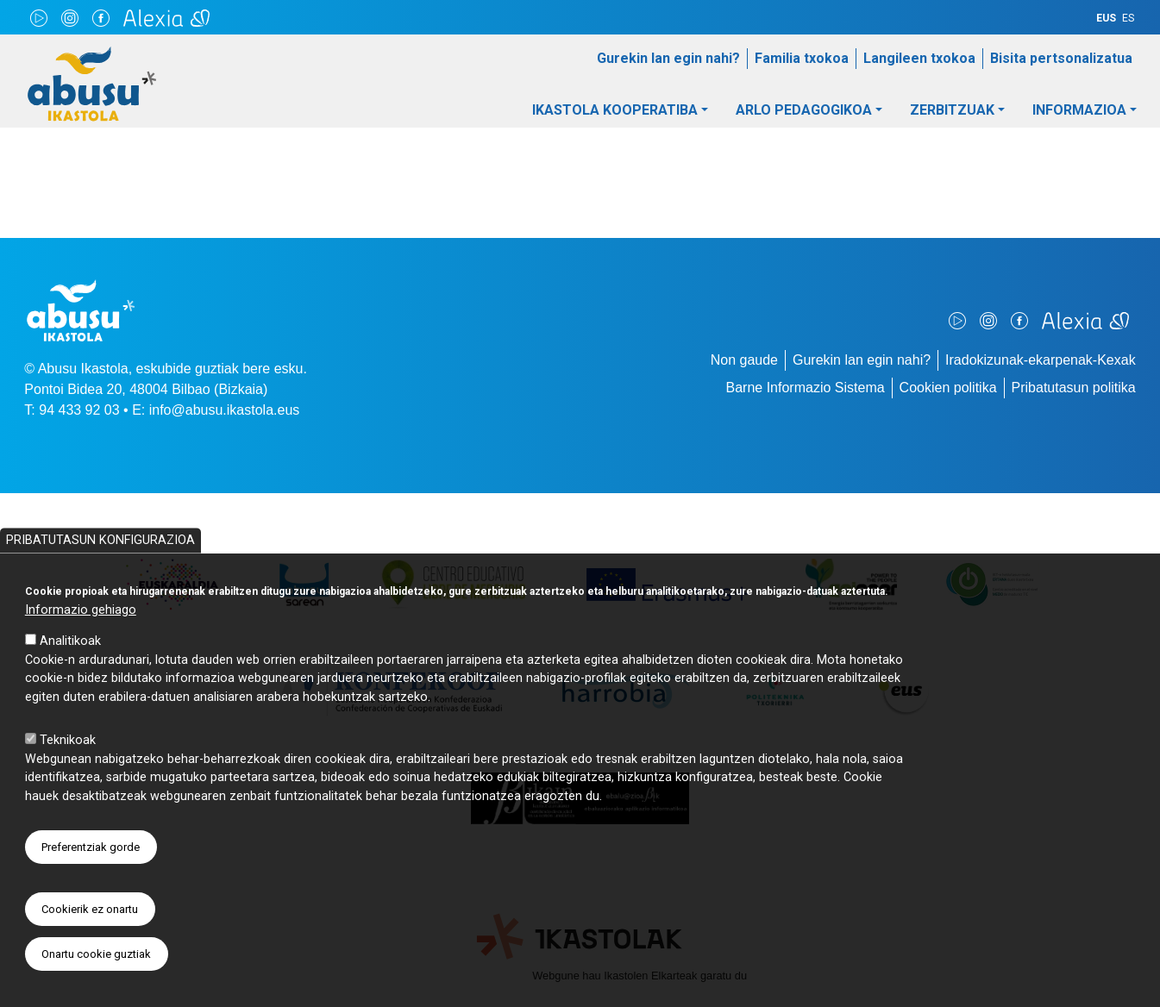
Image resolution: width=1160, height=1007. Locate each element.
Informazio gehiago (80, 646)
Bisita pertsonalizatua (1061, 58)
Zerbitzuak (952, 110)
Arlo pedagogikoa (804, 110)
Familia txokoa (802, 58)
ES (1128, 18)
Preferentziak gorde (90, 883)
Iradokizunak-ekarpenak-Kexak (1040, 360)
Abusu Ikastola (91, 55)
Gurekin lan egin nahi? (668, 58)
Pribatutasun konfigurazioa (100, 576)
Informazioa (1079, 110)
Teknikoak (68, 776)
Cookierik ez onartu (89, 945)
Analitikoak (70, 677)
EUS (1106, 18)
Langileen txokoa (919, 58)
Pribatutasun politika (1074, 387)
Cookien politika (948, 387)
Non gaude (744, 360)
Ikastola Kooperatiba (615, 110)
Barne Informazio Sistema (805, 387)
